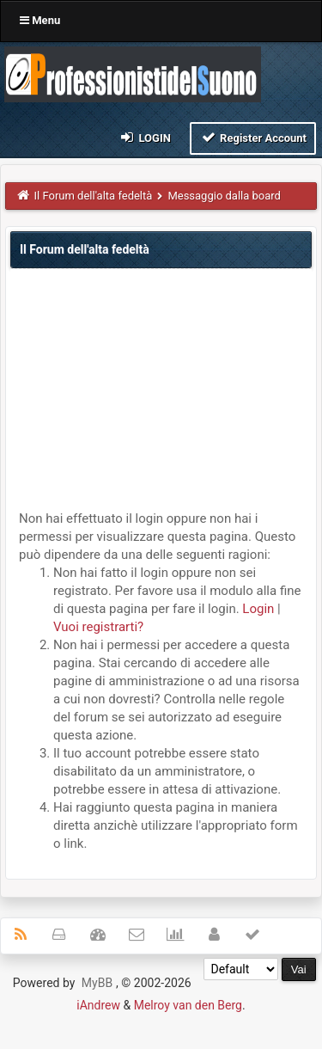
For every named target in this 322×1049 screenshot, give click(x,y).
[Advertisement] (161, 393)
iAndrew (98, 1005)
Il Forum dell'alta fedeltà (93, 195)
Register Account (253, 137)
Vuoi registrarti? (98, 627)
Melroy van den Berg (188, 1005)
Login (144, 137)
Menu (40, 20)
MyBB (97, 983)
